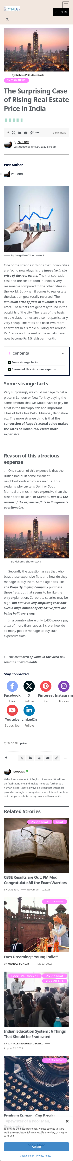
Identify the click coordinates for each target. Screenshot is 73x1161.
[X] (29, 692)
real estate (41, 429)
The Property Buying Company (26, 587)
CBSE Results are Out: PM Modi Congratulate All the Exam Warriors (35, 880)
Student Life (55, 981)
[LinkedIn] (29, 716)
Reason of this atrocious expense (34, 369)
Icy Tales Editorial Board (25, 1043)
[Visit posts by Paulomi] (7, 771)
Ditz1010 (13, 889)
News (60, 821)
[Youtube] (12, 716)
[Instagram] (64, 692)
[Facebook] (12, 692)
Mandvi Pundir (18, 963)
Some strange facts (25, 362)
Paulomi (23, 142)
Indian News (16, 80)
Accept (36, 1146)
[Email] (48, 758)
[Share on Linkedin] (19, 132)
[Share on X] (13, 132)
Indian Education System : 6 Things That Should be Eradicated (35, 1034)
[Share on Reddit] (25, 132)
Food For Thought (24, 975)
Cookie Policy (27, 1155)
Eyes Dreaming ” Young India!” (31, 956)
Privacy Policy (43, 1155)
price (23, 743)
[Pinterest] (46, 692)
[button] (67, 1121)
